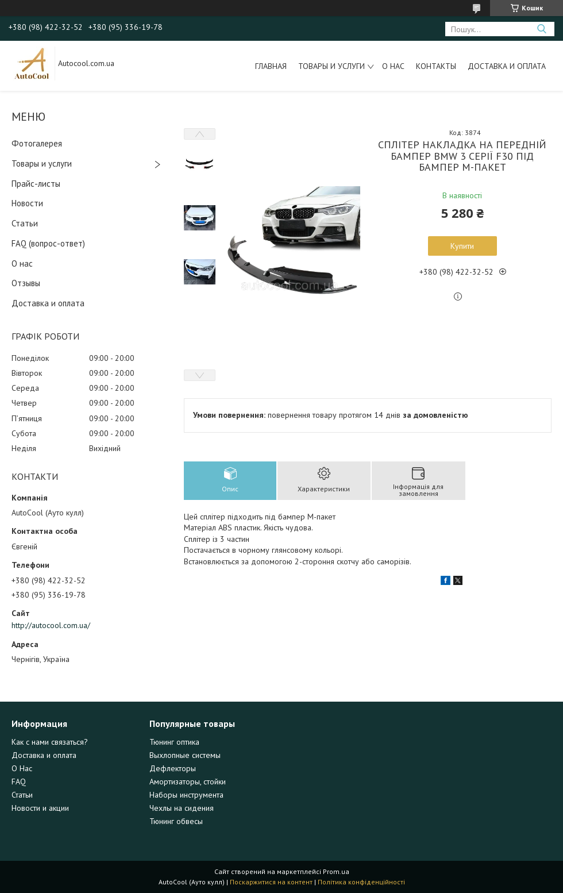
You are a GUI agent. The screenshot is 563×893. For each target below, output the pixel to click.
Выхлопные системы (185, 755)
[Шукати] (541, 29)
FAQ (18, 781)
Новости (27, 203)
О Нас (21, 768)
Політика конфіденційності (361, 881)
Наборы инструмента (186, 795)
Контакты (436, 66)
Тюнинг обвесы (176, 821)
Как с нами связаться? (49, 742)
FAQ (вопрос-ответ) (48, 243)
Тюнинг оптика (174, 742)
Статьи (24, 223)
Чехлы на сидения (181, 808)
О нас (393, 66)
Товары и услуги (331, 66)
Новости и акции (40, 808)
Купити (462, 246)
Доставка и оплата (507, 66)
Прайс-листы (35, 183)
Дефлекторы (172, 768)
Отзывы (25, 283)
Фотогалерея (36, 143)
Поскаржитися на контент (271, 881)
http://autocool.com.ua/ (50, 625)
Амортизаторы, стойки (187, 781)
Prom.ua (336, 871)
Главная (271, 66)
